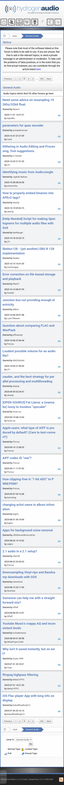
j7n (8, 165)
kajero (16, 514)
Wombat (11, 591)
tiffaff (15, 607)
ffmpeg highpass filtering (20, 675)
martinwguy (12, 267)
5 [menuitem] (32, 79)
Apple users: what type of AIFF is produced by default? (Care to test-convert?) (28, 432)
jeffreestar (18, 335)
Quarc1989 (18, 658)
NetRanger (18, 232)
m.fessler (17, 156)
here (38, 69)
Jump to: (10, 739)
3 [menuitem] (24, 79)
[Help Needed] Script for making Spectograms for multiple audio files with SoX (29, 223)
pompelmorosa (20, 130)
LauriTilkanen (13, 318)
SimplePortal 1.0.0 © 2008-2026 (41, 779)
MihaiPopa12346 (15, 642)
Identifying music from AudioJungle (27, 172)
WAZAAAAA (18, 360)
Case (9, 139)
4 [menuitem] (28, 79)
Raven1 (16, 109)
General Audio (32, 36)
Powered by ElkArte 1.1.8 (10, 779)
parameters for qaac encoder (22, 125)
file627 (16, 284)
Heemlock (17, 582)
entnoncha (12, 186)
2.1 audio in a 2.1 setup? (19, 551)
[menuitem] (8, 79)
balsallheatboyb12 (21, 705)
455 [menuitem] (41, 79)
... (37, 79)
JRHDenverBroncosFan (24, 535)
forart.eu (17, 411)
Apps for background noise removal (27, 530)
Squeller (11, 118)
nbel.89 (16, 556)
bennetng (11, 497)
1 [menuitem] (15, 79)
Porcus (10, 344)
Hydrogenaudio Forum (15, 36)
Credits (24, 779)
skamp (16, 202)
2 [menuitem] (19, 79)
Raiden (16, 258)
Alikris (16, 309)
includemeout (19, 633)
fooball (10, 293)
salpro (10, 544)
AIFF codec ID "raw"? (17, 458)
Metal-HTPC (18, 679)
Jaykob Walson (20, 177)
